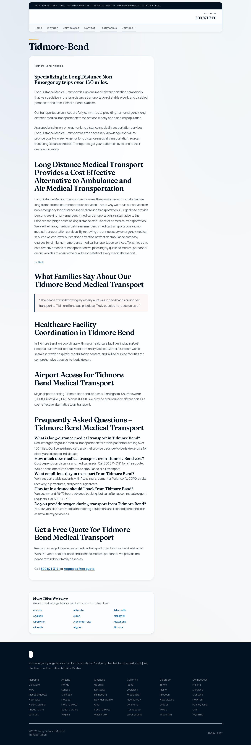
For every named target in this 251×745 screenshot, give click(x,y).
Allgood (77, 627)
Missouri (165, 694)
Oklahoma (132, 704)
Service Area (71, 28)
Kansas (65, 689)
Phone (167, 143)
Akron (76, 616)
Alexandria (120, 621)
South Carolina (70, 709)
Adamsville (120, 610)
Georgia (99, 684)
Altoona (118, 627)
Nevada (65, 699)
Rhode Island (36, 709)
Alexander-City (82, 621)
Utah (195, 709)
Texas (163, 709)
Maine (163, 689)
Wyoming (197, 714)
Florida (65, 684)
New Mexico (167, 699)
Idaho (130, 684)
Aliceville (38, 627)
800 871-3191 (205, 17)
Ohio (97, 704)
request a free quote (79, 569)
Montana (197, 694)
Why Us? (52, 28)
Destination (174, 227)
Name (166, 125)
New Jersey (134, 699)
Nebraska (34, 699)
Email (166, 160)
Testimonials (108, 28)
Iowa (31, 689)
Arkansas (99, 679)
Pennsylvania (200, 704)
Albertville (39, 621)
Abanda (37, 610)
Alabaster (119, 616)
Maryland (197, 689)
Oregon (164, 704)
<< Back (39, 262)
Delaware (34, 684)
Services (129, 28)
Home (38, 28)
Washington (101, 714)
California (132, 679)
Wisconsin (166, 714)
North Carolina (37, 704)
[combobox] (191, 209)
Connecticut (199, 679)
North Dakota (69, 704)
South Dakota (102, 709)
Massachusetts (38, 694)
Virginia (65, 714)
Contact (89, 28)
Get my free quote (190, 284)
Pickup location (176, 202)
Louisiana (132, 689)
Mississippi (133, 694)
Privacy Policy (214, 732)
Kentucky (99, 689)
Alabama (34, 679)
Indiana (196, 684)
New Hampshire (103, 699)
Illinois (163, 684)
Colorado (165, 679)
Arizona (65, 679)
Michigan (66, 694)
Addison (38, 616)
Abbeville (78, 610)
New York (197, 699)
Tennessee (134, 709)
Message (179, 251)
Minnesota (100, 694)
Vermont (34, 714)
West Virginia (134, 714)
